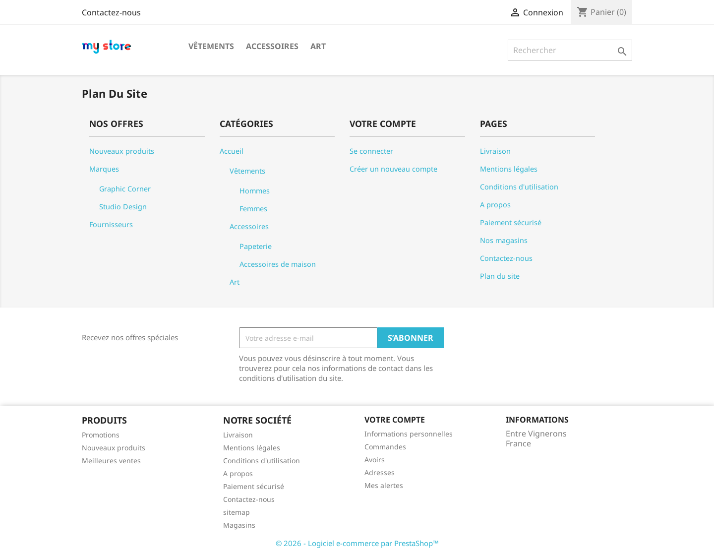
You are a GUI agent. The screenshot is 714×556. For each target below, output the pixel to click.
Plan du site (500, 276)
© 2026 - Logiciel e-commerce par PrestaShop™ (357, 543)
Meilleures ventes (111, 460)
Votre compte (394, 419)
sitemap (236, 512)
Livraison (495, 151)
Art (318, 46)
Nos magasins (504, 240)
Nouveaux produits (121, 151)
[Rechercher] (570, 50)
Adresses (379, 472)
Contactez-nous (111, 12)
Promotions (100, 434)
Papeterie (255, 246)
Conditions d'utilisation (519, 186)
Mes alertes (383, 485)
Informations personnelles (408, 433)
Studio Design (123, 206)
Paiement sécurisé (510, 222)
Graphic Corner (125, 188)
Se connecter (371, 151)
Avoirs (374, 459)
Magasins (239, 525)
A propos (495, 204)
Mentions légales (508, 169)
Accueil (231, 151)
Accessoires (272, 46)
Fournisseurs (111, 224)
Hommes (254, 190)
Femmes (253, 208)
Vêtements (211, 46)
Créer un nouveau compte (393, 169)
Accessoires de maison (277, 264)
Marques (104, 169)
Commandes (385, 446)
